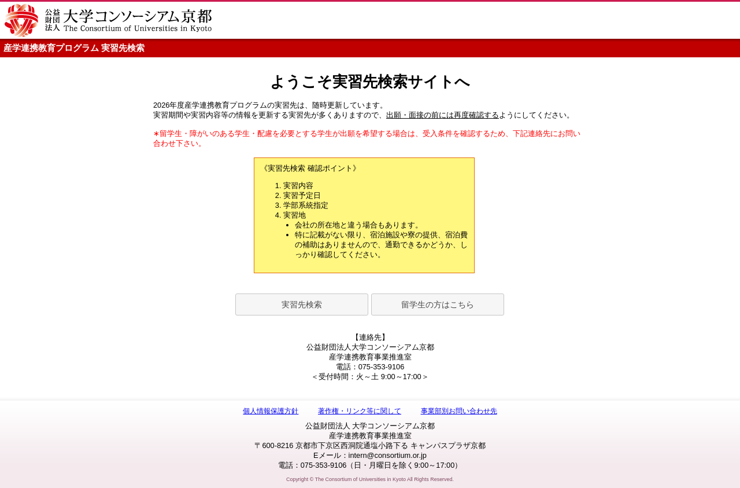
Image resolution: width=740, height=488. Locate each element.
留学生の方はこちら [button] (437, 304)
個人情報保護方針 (270, 411)
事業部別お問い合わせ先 (459, 411)
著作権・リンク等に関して (359, 411)
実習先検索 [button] (302, 304)
